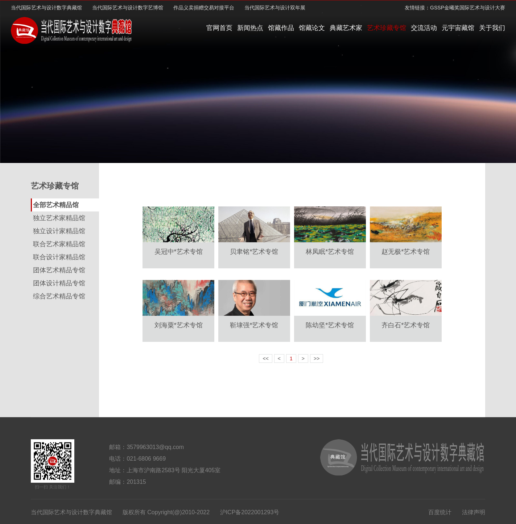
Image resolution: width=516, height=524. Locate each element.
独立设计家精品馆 (59, 231)
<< (265, 358)
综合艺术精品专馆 (59, 296)
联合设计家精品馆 (59, 257)
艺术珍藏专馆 (386, 28)
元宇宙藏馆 (458, 28)
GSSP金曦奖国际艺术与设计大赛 (467, 8)
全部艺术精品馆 (56, 205)
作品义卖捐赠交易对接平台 (203, 8)
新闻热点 (250, 28)
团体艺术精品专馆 (59, 270)
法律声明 (473, 512)
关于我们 (492, 28)
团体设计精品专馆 (59, 283)
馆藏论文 (312, 28)
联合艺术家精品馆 (59, 244)
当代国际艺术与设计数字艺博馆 (127, 8)
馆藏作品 (281, 28)
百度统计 (439, 512)
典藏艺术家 (346, 28)
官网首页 (219, 28)
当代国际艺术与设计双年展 (274, 8)
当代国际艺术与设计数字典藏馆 (46, 8)
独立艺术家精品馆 (59, 218)
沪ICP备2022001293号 (250, 512)
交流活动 (424, 28)
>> (316, 358)
